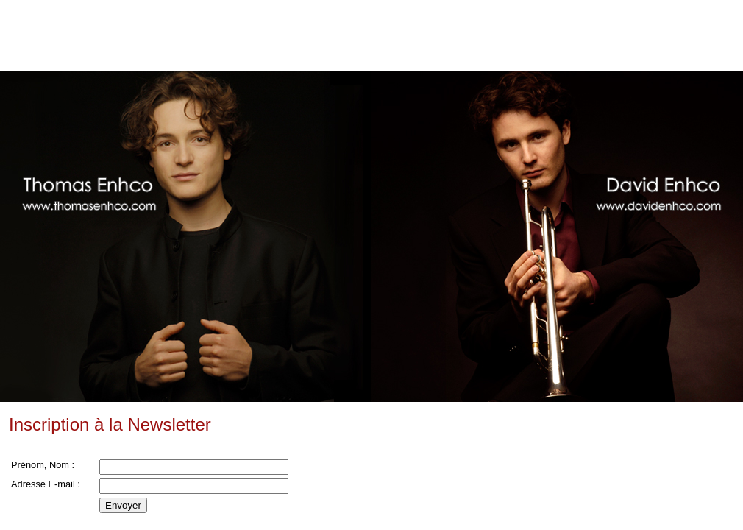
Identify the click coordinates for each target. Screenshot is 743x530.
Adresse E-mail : (45, 484)
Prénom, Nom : (42, 464)
